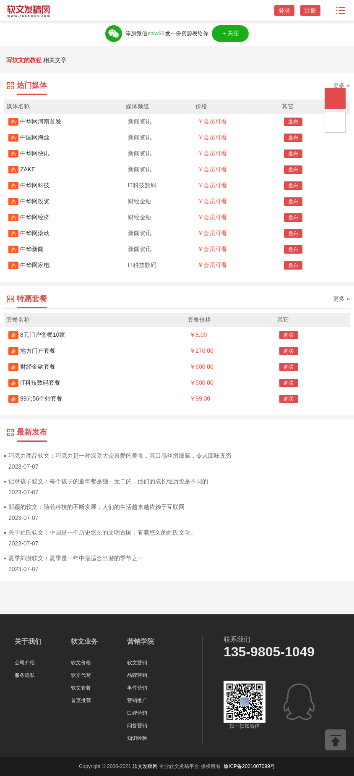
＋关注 (230, 33)
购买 (289, 335)
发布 (293, 122)
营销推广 (137, 700)
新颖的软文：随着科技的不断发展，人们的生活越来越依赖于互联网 (96, 506)
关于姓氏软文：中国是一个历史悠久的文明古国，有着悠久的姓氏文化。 (102, 532)
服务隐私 (25, 675)
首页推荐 (81, 700)
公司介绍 (25, 663)
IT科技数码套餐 (34, 382)
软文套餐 (81, 688)
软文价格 (81, 663)
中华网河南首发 (34, 121)
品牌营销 (137, 675)
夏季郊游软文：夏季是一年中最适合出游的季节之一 (75, 558)
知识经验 (137, 738)
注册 (310, 10)
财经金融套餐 (31, 366)
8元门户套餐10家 (36, 334)
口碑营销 (137, 713)
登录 (284, 10)
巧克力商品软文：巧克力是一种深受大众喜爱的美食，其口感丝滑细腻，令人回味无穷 (120, 455)
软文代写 (81, 675)
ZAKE (21, 169)
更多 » (341, 85)
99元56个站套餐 (35, 398)
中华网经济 (28, 217)
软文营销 (137, 663)
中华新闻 (26, 249)
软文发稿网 (145, 766)
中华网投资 (28, 201)
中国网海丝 (28, 137)
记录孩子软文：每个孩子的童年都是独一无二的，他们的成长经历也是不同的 (108, 481)
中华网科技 (28, 185)
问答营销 (137, 726)
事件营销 (137, 688)
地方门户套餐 (31, 350)
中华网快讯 (28, 153)
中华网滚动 (28, 233)
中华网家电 (28, 265)
